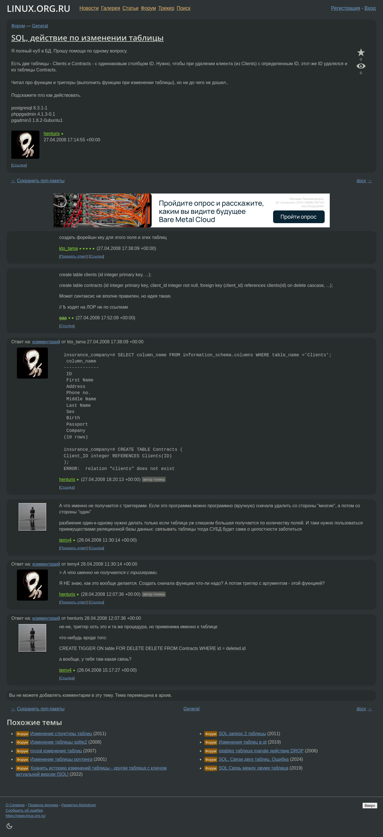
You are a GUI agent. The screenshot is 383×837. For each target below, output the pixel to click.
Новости (89, 8)
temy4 (65, 540)
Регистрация (345, 8)
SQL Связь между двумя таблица (253, 768)
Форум (148, 8)
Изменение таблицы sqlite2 (58, 742)
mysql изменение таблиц (56, 750)
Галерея (110, 8)
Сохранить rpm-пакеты (41, 180)
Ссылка (19, 165)
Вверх (370, 805)
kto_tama (68, 248)
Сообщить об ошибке (24, 810)
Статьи (130, 8)
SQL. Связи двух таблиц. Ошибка (254, 759)
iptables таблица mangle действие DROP (261, 750)
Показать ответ (73, 256)
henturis (52, 133)
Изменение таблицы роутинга (61, 759)
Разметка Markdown (78, 805)
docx (361, 180)
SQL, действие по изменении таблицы (87, 37)
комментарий (46, 341)
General (40, 25)
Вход (370, 8)
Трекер (166, 8)
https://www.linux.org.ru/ (25, 816)
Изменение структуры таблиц (61, 733)
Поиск (184, 8)
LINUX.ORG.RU (38, 8)
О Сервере (15, 805)
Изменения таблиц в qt (243, 742)
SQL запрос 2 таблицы (242, 733)
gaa (63, 317)
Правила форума (43, 805)
